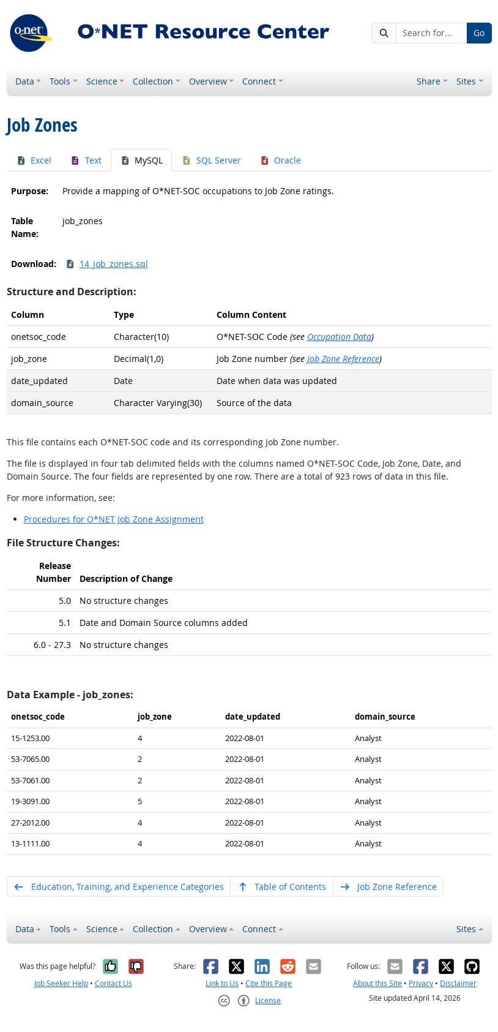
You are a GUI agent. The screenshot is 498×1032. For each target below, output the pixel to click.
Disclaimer (458, 983)
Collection (153, 81)
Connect (259, 81)
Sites (466, 81)
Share (428, 81)
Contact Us (113, 983)
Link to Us (222, 983)
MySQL (141, 160)
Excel (34, 160)
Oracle (280, 160)
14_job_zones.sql (107, 263)
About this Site (377, 983)
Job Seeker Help (61, 983)
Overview (208, 81)
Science (101, 81)
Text (86, 160)
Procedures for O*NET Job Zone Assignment (114, 519)
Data (24, 81)
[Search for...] (431, 33)
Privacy (421, 983)
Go (479, 33)
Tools (60, 81)
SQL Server (211, 160)
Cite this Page (268, 983)
